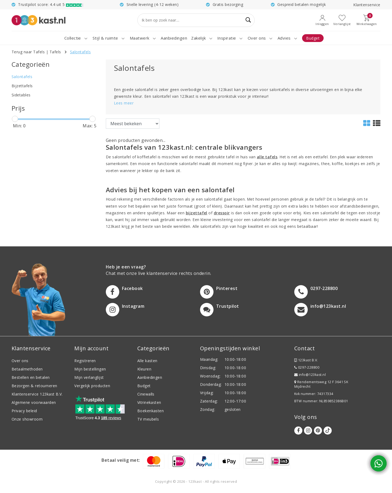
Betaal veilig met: (121, 460)
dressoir (222, 212)
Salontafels (80, 51)
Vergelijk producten (92, 385)
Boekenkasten (150, 410)
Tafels (55, 51)
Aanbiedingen (149, 377)
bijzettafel (196, 212)
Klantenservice (366, 4)
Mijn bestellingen (90, 369)
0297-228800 (306, 367)
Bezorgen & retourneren (34, 385)
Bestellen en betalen (31, 377)
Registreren (85, 360)
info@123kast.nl (310, 374)
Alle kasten (147, 360)
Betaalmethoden (27, 369)
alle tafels (267, 156)
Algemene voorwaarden (34, 402)
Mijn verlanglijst (89, 377)
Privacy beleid (24, 410)
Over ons (20, 360)
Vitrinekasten (149, 402)
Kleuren (144, 369)
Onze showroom (27, 419)
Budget (144, 385)
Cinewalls (146, 394)
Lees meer (124, 103)
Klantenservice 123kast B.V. (37, 394)
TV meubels (148, 419)
